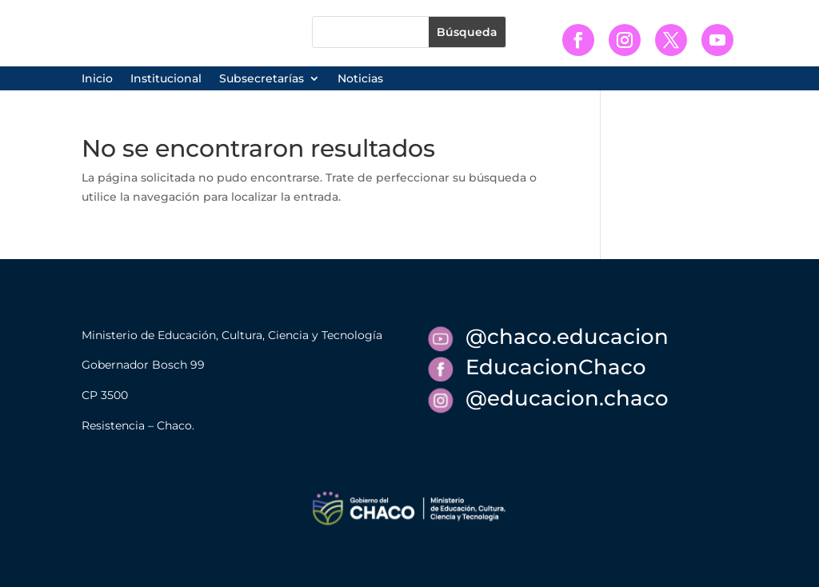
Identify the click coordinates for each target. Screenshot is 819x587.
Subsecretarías (261, 79)
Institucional (166, 79)
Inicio (97, 79)
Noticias (360, 79)
